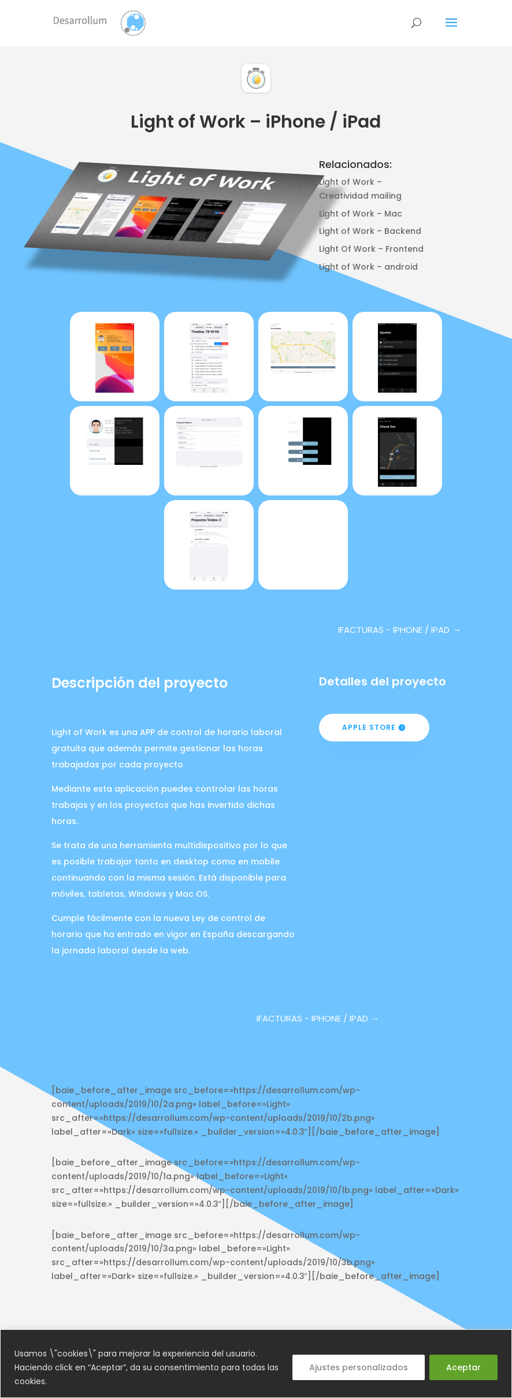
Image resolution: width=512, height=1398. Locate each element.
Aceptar (463, 1367)
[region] (256, 1363)
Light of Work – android (368, 267)
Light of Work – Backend (370, 231)
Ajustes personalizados (358, 1367)
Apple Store (369, 727)
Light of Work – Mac (360, 213)
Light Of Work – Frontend (371, 249)
